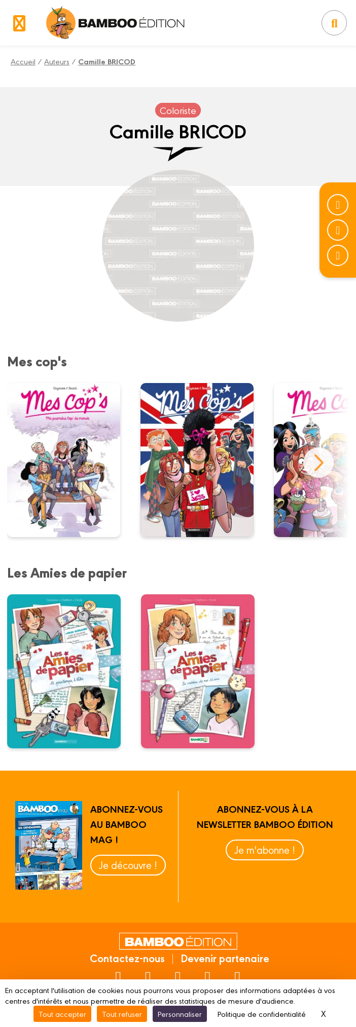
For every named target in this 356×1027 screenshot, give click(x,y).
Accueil (23, 61)
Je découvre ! (128, 864)
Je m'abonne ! (264, 849)
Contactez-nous (127, 957)
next (318, 462)
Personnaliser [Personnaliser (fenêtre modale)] (180, 1013)
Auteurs (56, 61)
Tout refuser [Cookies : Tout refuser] (122, 1013)
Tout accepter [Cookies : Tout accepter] (62, 1013)
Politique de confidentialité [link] (262, 1013)
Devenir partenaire (225, 957)
